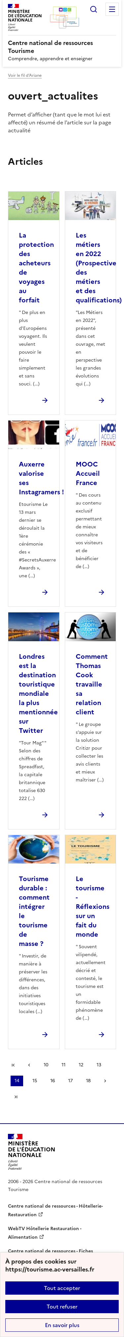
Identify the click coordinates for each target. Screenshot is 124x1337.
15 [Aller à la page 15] (34, 1080)
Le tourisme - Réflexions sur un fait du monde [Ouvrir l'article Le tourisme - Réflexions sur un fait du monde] (92, 906)
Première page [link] (13, 1065)
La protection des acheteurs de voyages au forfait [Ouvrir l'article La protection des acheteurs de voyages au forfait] (36, 267)
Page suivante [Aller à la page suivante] (105, 1081)
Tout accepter (62, 1288)
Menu (112, 9)
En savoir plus (62, 1325)
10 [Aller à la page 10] (46, 1064)
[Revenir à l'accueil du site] (31, 1152)
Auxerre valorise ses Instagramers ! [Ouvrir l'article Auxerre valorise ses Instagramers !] (41, 478)
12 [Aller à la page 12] (81, 1064)
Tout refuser (62, 1307)
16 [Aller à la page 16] (52, 1080)
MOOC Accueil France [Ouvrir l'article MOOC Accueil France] (88, 473)
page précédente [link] (29, 1065)
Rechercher (93, 9)
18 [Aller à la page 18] (88, 1080)
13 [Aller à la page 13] (99, 1064)
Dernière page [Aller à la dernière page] (16, 1097)
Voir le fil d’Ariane (25, 75)
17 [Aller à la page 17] (70, 1080)
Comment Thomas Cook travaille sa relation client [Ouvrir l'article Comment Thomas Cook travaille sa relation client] (92, 684)
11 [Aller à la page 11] (63, 1064)
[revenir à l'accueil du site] (62, 47)
